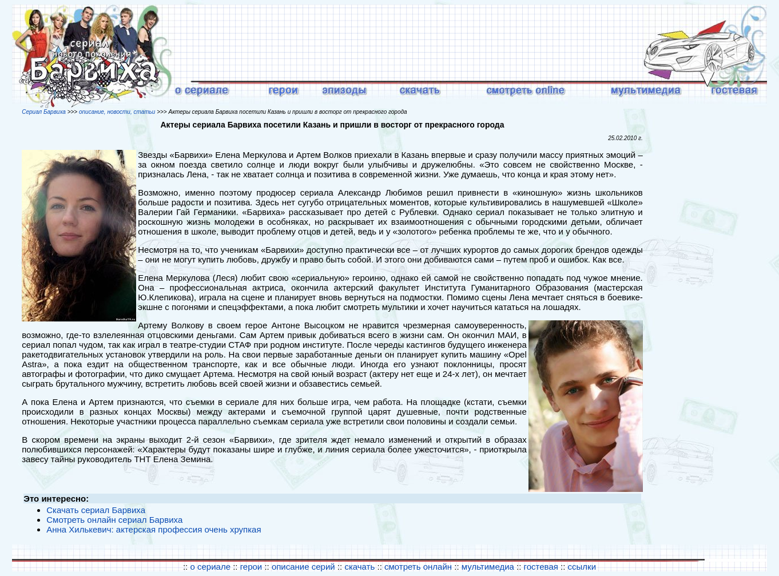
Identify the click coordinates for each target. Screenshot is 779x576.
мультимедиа (488, 566)
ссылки (582, 566)
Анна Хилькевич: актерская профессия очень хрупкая (153, 529)
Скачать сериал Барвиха (95, 510)
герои (251, 566)
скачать (360, 566)
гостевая (541, 566)
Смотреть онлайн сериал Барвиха (114, 520)
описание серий (303, 566)
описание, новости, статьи (117, 112)
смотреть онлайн (419, 566)
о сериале (210, 566)
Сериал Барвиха (44, 112)
